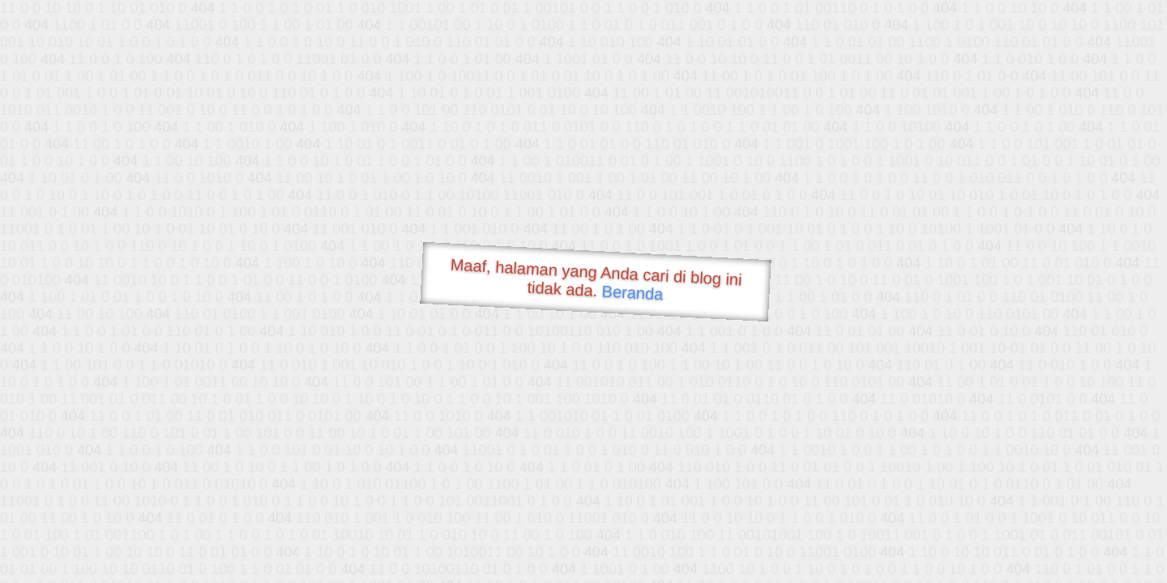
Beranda (632, 292)
